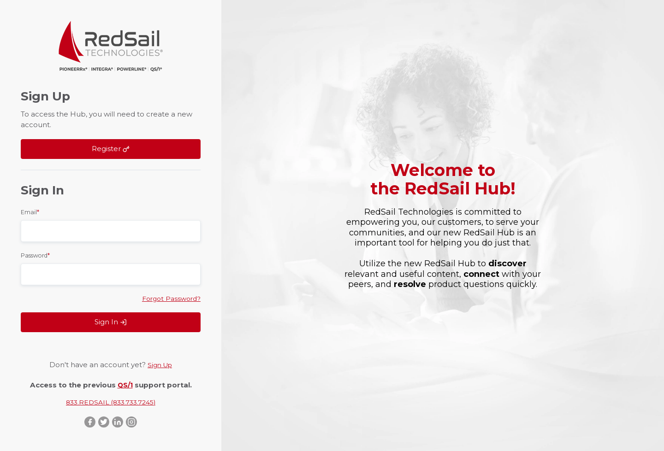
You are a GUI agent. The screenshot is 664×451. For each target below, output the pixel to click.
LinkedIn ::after (118, 421)
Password (35, 253)
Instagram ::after (132, 421)
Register (111, 147)
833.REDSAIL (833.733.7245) (111, 400)
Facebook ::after (88, 421)
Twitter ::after (103, 421)
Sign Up (160, 363)
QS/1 (125, 383)
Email (30, 210)
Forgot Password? (169, 297)
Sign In (111, 320)
